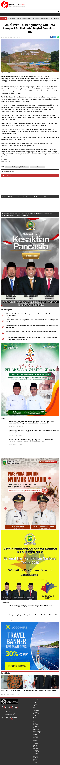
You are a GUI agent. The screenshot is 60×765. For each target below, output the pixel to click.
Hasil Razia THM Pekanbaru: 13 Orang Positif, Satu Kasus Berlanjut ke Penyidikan (25, 197)
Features (35, 734)
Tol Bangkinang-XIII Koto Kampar (20, 167)
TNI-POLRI (35, 745)
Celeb (34, 715)
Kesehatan (36, 724)
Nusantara (35, 750)
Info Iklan (35, 757)
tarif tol (8, 167)
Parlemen (35, 743)
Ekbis (34, 705)
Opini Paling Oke (37, 731)
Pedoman (35, 761)
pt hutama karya (40, 167)
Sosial (34, 723)
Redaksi (35, 762)
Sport (34, 721)
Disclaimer (35, 756)
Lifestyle (35, 717)
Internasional (36, 732)
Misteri (35, 740)
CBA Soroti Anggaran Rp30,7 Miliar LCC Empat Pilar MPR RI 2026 (30, 606)
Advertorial (36, 729)
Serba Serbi (20, 37)
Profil (34, 728)
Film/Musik (36, 742)
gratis (32, 167)
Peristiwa (35, 712)
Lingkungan (36, 710)
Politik (34, 702)
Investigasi (35, 748)
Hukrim (35, 704)
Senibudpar (36, 726)
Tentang (35, 759)
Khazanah (35, 736)
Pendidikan (36, 709)
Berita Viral (36, 751)
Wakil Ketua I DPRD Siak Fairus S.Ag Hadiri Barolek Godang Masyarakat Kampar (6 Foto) (28, 690)
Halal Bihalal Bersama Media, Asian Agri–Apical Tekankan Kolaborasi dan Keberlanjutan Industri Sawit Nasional (34, 431)
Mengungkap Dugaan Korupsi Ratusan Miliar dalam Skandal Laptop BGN (33, 615)
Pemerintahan (36, 714)
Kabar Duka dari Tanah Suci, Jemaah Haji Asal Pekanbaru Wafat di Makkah (31, 331)
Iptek (34, 707)
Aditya (12, 719)
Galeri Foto (3, 694)
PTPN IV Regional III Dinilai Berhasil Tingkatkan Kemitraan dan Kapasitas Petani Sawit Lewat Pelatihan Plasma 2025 (31, 440)
